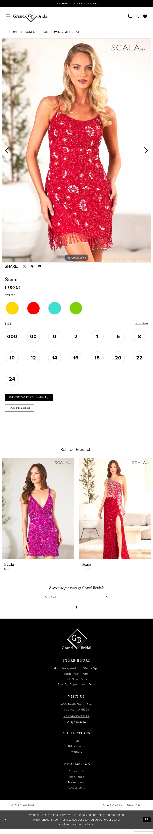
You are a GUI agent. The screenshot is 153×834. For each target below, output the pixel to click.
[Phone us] (130, 16)
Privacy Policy (134, 810)
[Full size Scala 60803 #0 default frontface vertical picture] (76, 150)
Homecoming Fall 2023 (60, 32)
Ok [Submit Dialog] (146, 824)
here (90, 829)
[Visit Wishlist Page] (145, 16)
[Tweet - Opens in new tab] (25, 267)
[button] (8, 16)
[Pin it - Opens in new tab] (33, 267)
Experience (76, 782)
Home (13, 32)
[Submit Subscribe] (107, 601)
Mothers (76, 757)
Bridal (76, 746)
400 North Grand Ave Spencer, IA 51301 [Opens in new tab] (76, 712)
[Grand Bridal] (31, 16)
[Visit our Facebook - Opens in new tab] (77, 612)
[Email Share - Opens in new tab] (42, 267)
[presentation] (38, 512)
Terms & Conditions (113, 810)
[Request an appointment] (76, 3)
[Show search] (137, 16)
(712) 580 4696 (76, 727)
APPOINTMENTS (77, 722)
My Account (76, 787)
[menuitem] (8, 16)
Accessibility (76, 793)
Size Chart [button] (141, 325)
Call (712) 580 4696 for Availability (32, 399)
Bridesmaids (76, 751)
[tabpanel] (76, 150)
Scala (30, 32)
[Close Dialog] (5, 824)
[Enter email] (76, 601)
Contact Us (76, 777)
